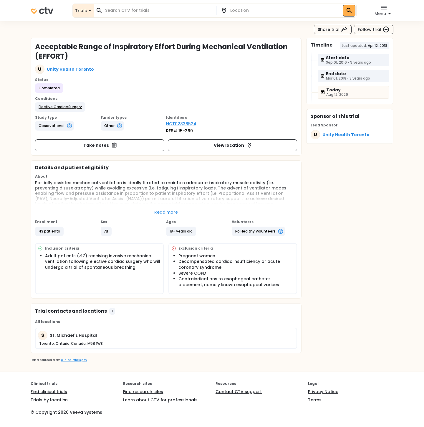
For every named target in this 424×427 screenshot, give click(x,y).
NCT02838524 (181, 123)
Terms (315, 400)
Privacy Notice (323, 391)
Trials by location (49, 400)
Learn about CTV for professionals (160, 400)
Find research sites (143, 391)
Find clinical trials (49, 391)
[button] (60, 107)
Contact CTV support (239, 391)
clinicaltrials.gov (74, 360)
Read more (166, 212)
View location (233, 145)
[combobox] (158, 10)
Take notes (100, 145)
